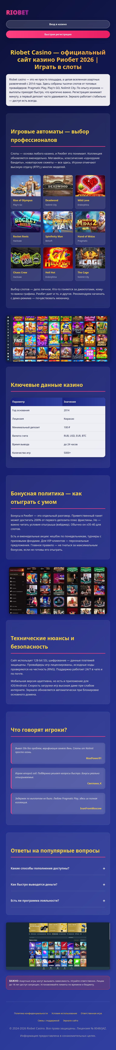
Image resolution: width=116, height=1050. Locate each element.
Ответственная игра (91, 1013)
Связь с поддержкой (48, 1020)
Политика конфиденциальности (31, 1013)
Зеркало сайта (70, 1020)
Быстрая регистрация (58, 34)
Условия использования (64, 1013)
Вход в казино (58, 24)
